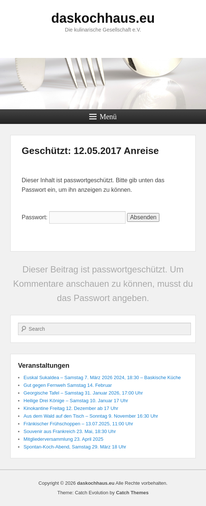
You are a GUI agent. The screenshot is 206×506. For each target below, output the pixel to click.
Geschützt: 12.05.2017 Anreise (90, 150)
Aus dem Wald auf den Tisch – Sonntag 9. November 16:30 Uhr (91, 416)
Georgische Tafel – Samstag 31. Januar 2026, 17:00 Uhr (83, 393)
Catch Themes (132, 492)
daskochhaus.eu (103, 18)
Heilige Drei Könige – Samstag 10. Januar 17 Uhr (76, 400)
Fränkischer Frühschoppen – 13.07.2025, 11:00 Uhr (78, 423)
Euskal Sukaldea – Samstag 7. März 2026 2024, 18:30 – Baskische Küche (102, 377)
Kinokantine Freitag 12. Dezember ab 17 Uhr (71, 408)
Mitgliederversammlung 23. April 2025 (64, 439)
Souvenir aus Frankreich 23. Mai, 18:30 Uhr (70, 431)
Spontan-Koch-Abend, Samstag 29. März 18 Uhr (75, 447)
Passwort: (74, 217)
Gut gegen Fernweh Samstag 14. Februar (68, 385)
